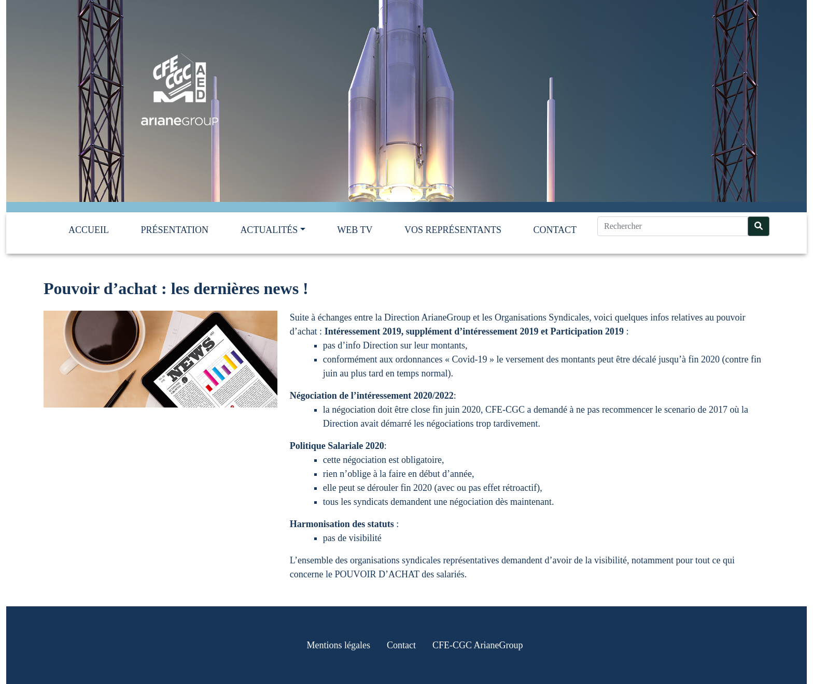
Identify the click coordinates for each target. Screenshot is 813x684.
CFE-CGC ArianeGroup (477, 645)
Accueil (88, 230)
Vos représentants (452, 230)
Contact (555, 230)
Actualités (269, 230)
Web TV (354, 230)
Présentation (174, 230)
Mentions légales (338, 645)
